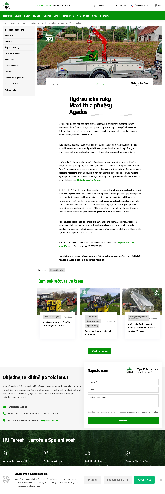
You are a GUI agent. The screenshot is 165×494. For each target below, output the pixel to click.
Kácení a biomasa (12, 65)
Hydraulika (9, 59)
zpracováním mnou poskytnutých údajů (142, 413)
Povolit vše (144, 480)
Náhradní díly (10, 89)
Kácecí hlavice (92, 316)
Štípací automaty (12, 47)
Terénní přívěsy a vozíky (15, 77)
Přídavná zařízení (12, 71)
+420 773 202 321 (43, 5)
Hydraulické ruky (37, 23)
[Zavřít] (161, 480)
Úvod (5, 23)
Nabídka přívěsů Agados (89, 180)
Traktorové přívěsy (12, 53)
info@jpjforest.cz (17, 408)
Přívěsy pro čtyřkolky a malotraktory (138, 317)
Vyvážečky (9, 35)
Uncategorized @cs (18, 23)
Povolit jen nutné (118, 480)
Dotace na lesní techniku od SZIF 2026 (98, 333)
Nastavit (93, 480)
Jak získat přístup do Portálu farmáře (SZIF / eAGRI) (56, 324)
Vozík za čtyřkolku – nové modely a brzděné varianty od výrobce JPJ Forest (142, 328)
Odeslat (123, 422)
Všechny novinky (100, 351)
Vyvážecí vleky (92, 325)
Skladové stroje (11, 83)
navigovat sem (47, 422)
